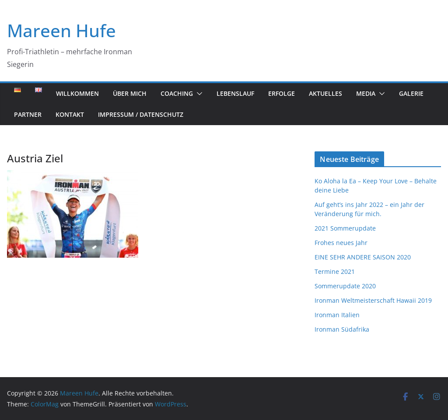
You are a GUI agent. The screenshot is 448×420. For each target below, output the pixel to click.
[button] (198, 94)
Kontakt (70, 114)
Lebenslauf (235, 93)
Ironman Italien (337, 315)
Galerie (411, 93)
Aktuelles (325, 93)
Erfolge (281, 93)
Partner (28, 114)
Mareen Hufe (61, 30)
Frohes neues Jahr (341, 242)
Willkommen (77, 93)
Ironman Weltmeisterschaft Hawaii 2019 (373, 300)
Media (365, 93)
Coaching (177, 93)
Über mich (130, 93)
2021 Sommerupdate (345, 228)
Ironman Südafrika (342, 329)
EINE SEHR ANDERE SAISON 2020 (363, 257)
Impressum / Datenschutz (140, 114)
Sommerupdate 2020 (345, 286)
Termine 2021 (335, 271)
